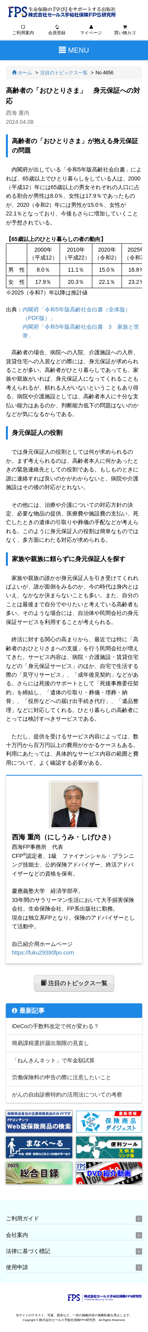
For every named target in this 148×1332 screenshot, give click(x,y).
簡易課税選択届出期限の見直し (50, 1043)
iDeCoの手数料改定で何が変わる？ (55, 1026)
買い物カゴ (125, 30)
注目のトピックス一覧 (64, 72)
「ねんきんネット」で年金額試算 (53, 1060)
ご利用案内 (23, 30)
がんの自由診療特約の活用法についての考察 (67, 1094)
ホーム (22, 72)
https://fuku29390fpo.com (43, 952)
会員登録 (57, 30)
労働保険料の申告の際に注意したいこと (61, 1077)
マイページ (91, 30)
